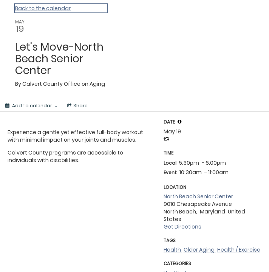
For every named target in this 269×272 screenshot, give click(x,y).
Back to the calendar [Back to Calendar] (43, 8)
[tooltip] (179, 121)
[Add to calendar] (31, 105)
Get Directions (182, 226)
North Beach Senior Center (198, 196)
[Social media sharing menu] (77, 105)
